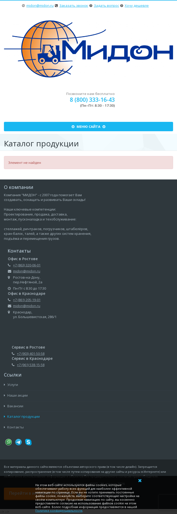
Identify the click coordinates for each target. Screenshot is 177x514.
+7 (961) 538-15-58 (30, 364)
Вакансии (13, 406)
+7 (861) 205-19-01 (27, 299)
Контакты (14, 427)
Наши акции (16, 395)
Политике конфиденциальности (58, 510)
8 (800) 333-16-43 (92, 99)
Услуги (11, 384)
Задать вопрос (106, 5)
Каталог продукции (22, 416)
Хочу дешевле (137, 5)
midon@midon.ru (40, 5)
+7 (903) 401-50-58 (30, 353)
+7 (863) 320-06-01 (27, 265)
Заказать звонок (73, 5)
